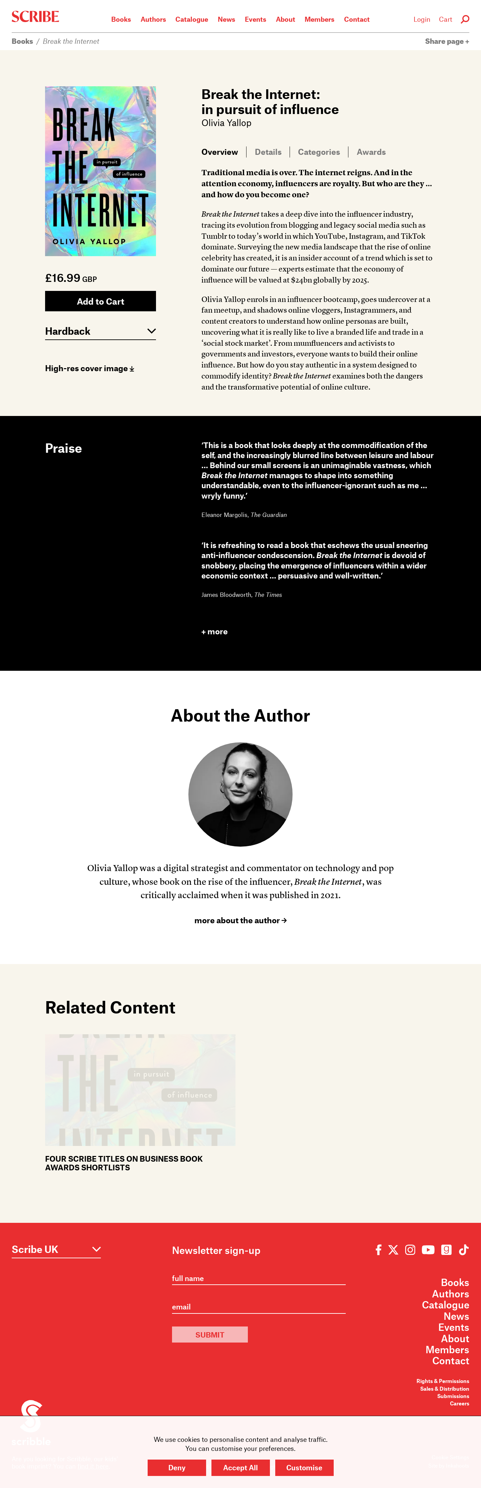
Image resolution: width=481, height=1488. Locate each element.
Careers (459, 1403)
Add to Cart (100, 301)
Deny (176, 1467)
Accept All (240, 1467)
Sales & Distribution (444, 1388)
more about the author (240, 920)
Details (268, 151)
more (214, 631)
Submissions (453, 1396)
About (285, 19)
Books (121, 19)
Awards (371, 151)
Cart (445, 19)
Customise (304, 1467)
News (226, 19)
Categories (319, 151)
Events (255, 19)
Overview (219, 151)
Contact (357, 19)
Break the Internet (71, 41)
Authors (153, 19)
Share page (447, 41)
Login (422, 19)
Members (319, 19)
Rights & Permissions (443, 1381)
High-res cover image (89, 368)
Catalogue (191, 19)
